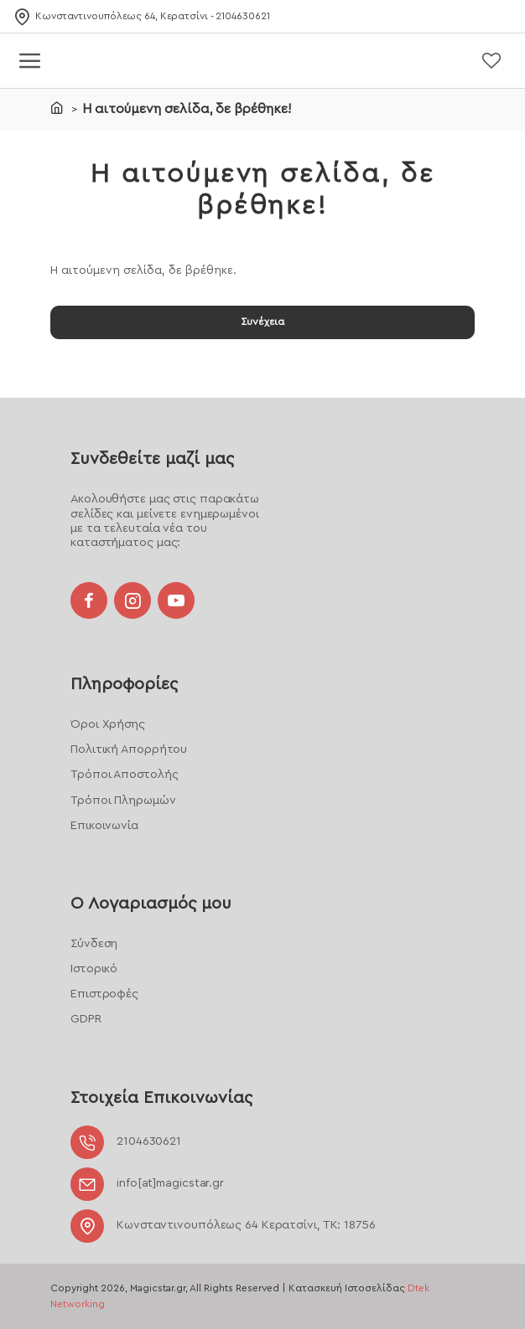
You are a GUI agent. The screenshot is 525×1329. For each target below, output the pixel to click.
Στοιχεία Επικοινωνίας (161, 1097)
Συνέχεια (262, 326)
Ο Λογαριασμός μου (150, 897)
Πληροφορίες (124, 669)
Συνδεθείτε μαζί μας (152, 437)
